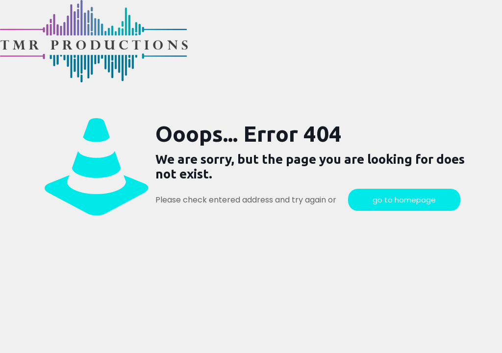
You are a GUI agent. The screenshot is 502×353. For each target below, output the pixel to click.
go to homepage (404, 200)
